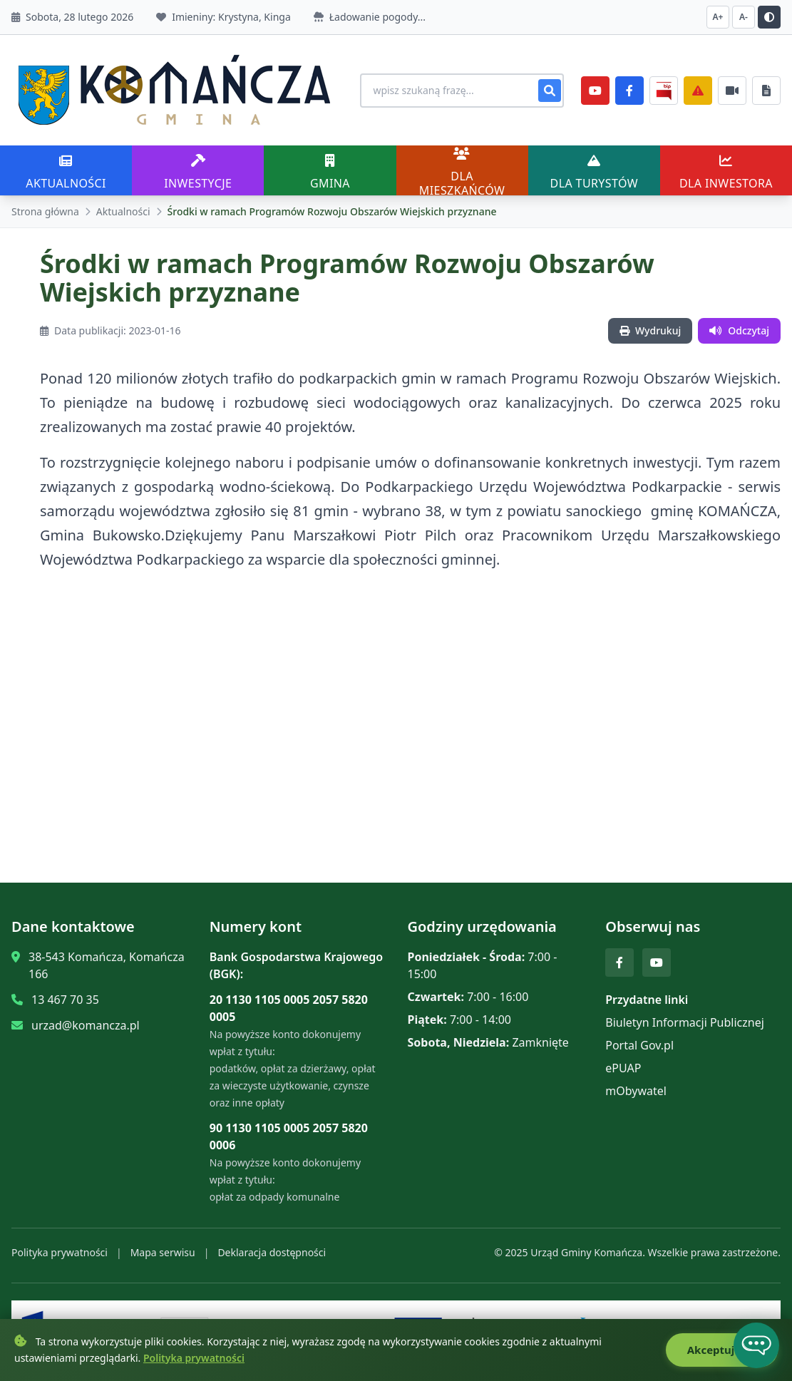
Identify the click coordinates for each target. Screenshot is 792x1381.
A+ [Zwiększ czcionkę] (718, 17)
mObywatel (636, 1091)
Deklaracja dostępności (271, 1252)
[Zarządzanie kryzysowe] (698, 90)
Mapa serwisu (162, 1252)
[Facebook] (629, 90)
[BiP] (663, 90)
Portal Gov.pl (639, 1045)
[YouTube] (595, 90)
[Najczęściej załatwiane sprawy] (732, 90)
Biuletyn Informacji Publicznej (684, 1022)
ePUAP (623, 1068)
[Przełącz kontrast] (769, 17)
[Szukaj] (549, 90)
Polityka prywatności (59, 1252)
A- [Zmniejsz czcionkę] (743, 17)
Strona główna (45, 211)
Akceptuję (721, 1350)
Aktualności (123, 211)
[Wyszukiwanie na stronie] (461, 90)
